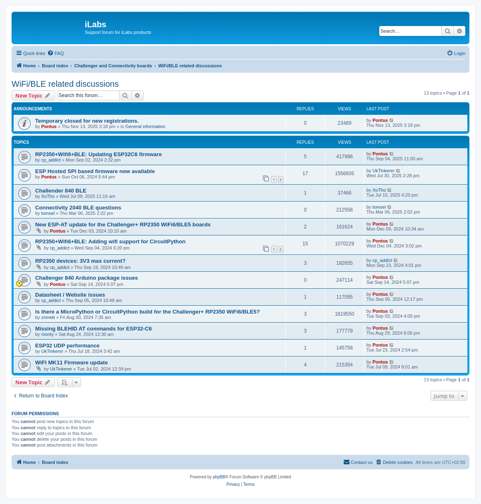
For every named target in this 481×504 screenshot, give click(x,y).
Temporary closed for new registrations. (87, 121)
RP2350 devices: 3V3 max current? (80, 261)
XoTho (48, 196)
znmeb (48, 317)
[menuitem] (55, 53)
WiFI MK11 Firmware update (71, 362)
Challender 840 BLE (60, 191)
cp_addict (51, 159)
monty (47, 334)
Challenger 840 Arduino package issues (86, 278)
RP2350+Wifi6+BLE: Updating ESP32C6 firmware (98, 154)
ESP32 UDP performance (67, 345)
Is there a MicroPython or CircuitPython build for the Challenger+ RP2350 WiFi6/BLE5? (147, 312)
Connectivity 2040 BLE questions (78, 207)
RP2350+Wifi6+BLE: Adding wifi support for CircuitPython (110, 241)
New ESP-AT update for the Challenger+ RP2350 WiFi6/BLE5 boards (123, 224)
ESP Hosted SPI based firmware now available (95, 171)
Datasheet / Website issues (70, 295)
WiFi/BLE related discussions (65, 83)
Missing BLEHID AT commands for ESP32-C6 (93, 329)
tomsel (48, 213)
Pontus (49, 126)
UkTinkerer (384, 170)
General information (145, 126)
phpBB (219, 477)
